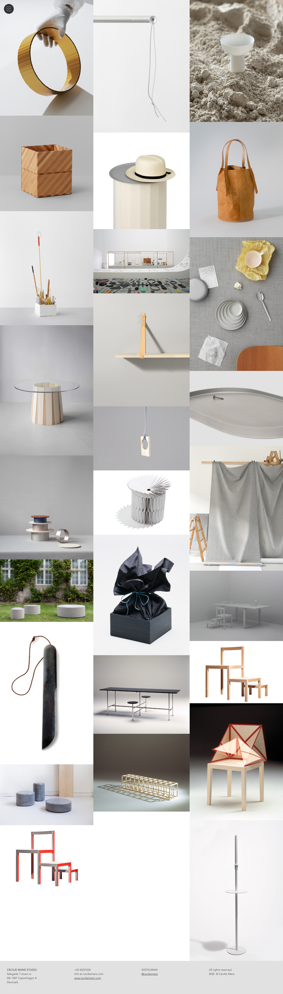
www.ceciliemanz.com (87, 978)
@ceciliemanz (150, 974)
